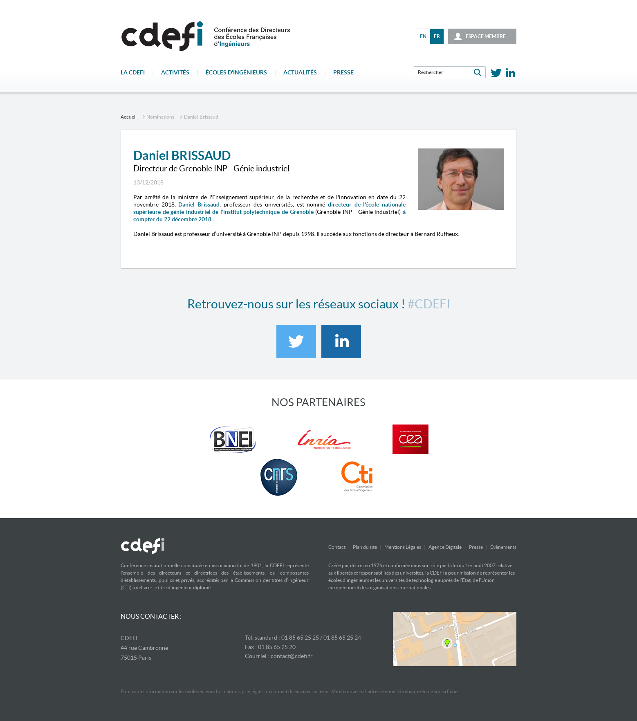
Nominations (160, 116)
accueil (129, 116)
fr (437, 36)
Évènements (503, 547)
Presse (343, 72)
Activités (175, 72)
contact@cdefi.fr (292, 656)
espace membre (486, 36)
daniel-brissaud (201, 116)
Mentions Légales (402, 547)
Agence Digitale (445, 547)
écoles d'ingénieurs (236, 72)
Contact (336, 547)
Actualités (300, 72)
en (423, 36)
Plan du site (365, 547)
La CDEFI (133, 72)
